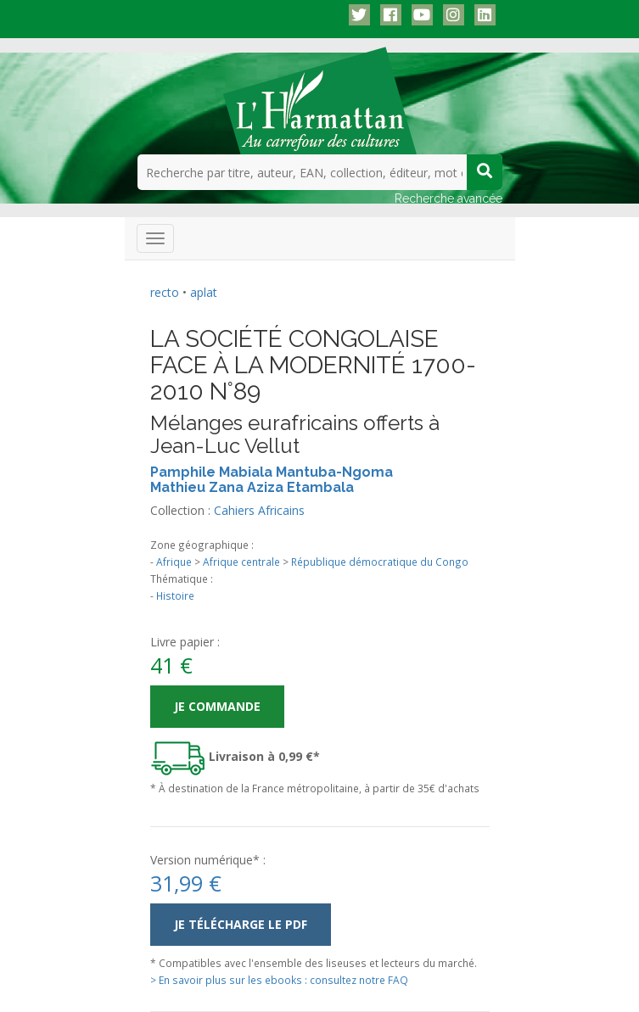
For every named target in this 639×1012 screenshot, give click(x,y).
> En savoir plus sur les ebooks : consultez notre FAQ (279, 980)
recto (164, 292)
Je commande (217, 706)
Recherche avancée (448, 198)
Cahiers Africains (259, 510)
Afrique (174, 561)
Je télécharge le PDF (240, 924)
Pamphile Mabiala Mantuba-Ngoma (271, 472)
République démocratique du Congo (379, 561)
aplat (203, 292)
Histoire (175, 595)
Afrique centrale (241, 561)
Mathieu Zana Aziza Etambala (252, 487)
